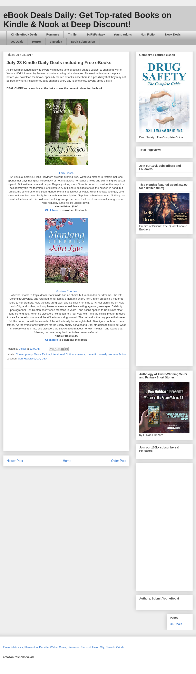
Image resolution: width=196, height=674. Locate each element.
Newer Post (15, 461)
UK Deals (17, 41)
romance (80, 354)
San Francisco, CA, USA (32, 358)
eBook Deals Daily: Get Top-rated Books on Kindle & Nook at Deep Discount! (87, 20)
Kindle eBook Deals (24, 34)
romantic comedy (97, 354)
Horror (36, 41)
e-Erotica (56, 41)
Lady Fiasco (66, 173)
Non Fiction (148, 34)
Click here (51, 210)
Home (67, 461)
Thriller (73, 34)
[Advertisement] (38, 409)
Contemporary (24, 354)
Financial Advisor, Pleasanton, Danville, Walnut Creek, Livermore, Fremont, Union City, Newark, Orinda (63, 647)
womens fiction (117, 354)
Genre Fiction (42, 354)
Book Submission (83, 41)
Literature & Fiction (62, 354)
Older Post (118, 461)
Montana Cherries (66, 291)
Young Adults (123, 34)
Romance (52, 34)
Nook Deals (173, 34)
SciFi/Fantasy (95, 34)
